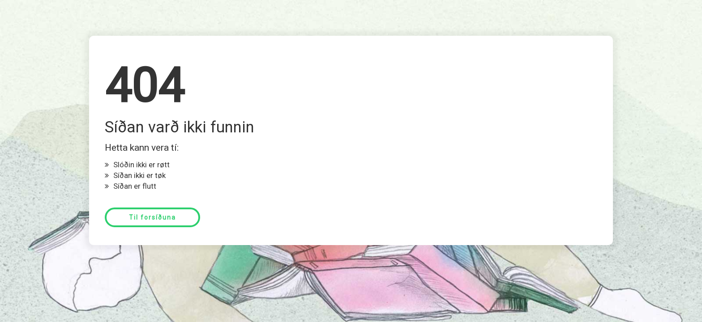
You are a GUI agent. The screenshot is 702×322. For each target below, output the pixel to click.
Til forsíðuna (152, 217)
